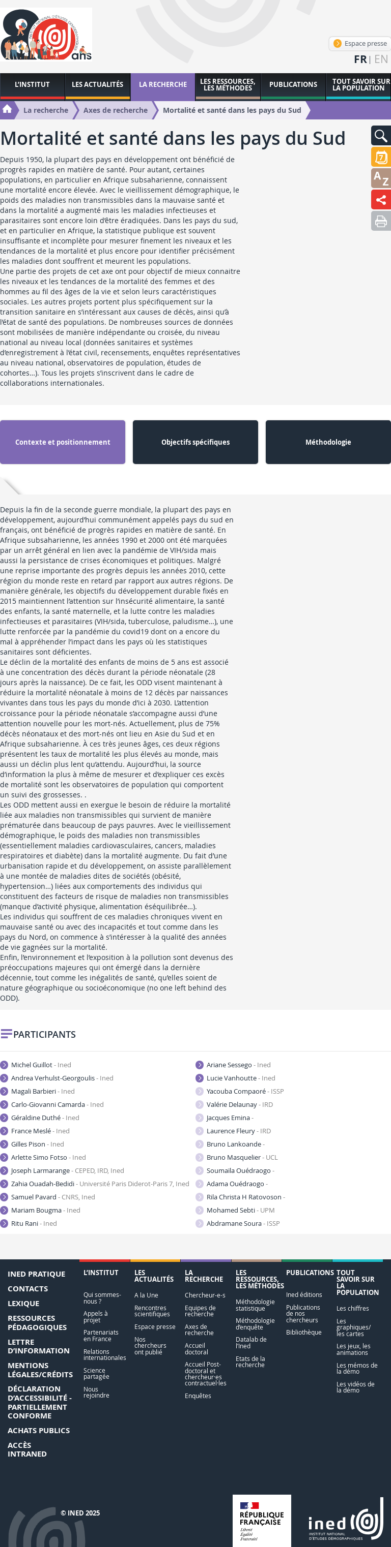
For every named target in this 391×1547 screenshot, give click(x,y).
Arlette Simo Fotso (43, 1157)
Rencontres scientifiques (152, 1311)
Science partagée (96, 1373)
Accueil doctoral (196, 1348)
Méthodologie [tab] (328, 442)
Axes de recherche (199, 1329)
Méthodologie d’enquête (255, 1323)
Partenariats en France (101, 1335)
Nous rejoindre (96, 1392)
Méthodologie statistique (255, 1304)
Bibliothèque (304, 1332)
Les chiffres (353, 1308)
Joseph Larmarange (62, 1170)
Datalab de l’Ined (251, 1342)
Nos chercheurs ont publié (150, 1345)
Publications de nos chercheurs (303, 1313)
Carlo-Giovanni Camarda (52, 1104)
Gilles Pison (32, 1144)
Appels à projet (95, 1316)
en (381, 59)
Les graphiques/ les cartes (354, 1327)
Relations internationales (104, 1354)
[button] (381, 135)
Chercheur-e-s (205, 1295)
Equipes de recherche (200, 1311)
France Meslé (35, 1130)
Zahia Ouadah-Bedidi (94, 1183)
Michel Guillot (35, 1064)
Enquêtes (198, 1395)
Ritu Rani (28, 1223)
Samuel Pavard (47, 1196)
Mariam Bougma (40, 1210)
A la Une (146, 1295)
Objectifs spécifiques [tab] (195, 442)
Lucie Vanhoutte (235, 1077)
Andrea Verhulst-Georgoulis (57, 1077)
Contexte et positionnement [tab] (62, 442)
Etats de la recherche (250, 1361)
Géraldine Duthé (39, 1117)
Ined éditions (304, 1294)
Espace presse (360, 43)
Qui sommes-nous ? (102, 1297)
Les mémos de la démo (357, 1368)
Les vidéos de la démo (356, 1387)
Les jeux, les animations (354, 1349)
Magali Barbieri (37, 1091)
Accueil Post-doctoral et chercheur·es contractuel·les (206, 1373)
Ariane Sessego (233, 1064)
